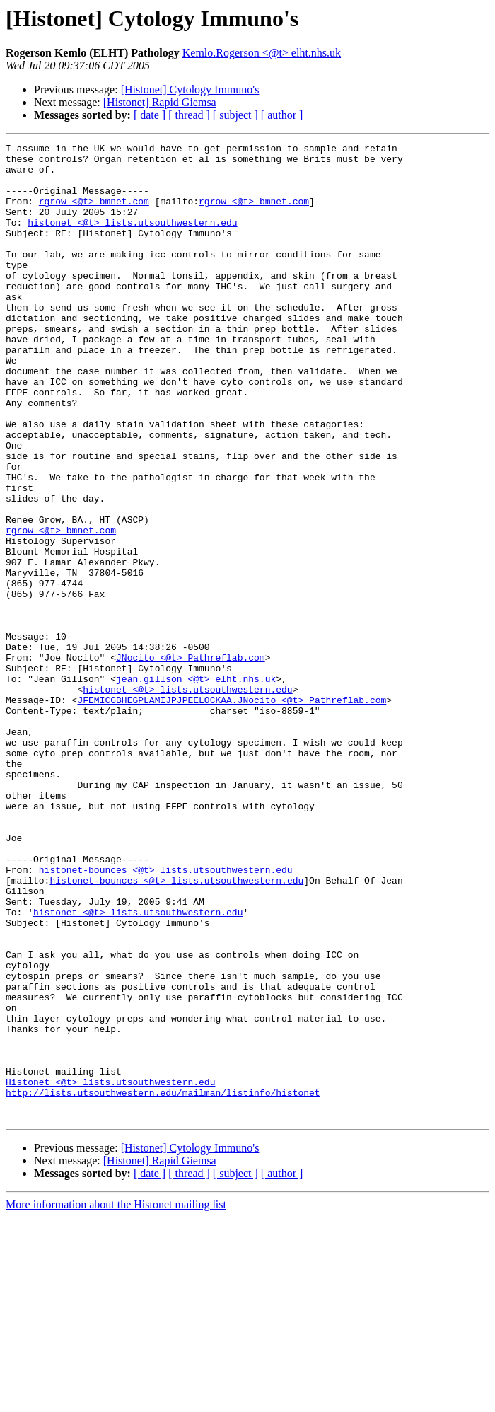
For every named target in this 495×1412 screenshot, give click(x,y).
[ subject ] (235, 115)
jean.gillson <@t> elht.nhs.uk (196, 786)
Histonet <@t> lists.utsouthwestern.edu (110, 1270)
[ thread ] (189, 115)
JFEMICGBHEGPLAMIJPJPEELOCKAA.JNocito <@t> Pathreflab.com (231, 812)
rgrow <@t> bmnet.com (94, 213)
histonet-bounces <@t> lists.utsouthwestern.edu (166, 1015)
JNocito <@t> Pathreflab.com (190, 761)
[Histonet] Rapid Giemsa (159, 102)
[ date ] (149, 115)
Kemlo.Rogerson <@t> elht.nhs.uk (261, 53)
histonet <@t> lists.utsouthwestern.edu (132, 239)
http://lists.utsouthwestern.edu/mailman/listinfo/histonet (163, 1283)
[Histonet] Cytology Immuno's (190, 89)
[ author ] (282, 115)
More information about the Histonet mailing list (116, 1400)
